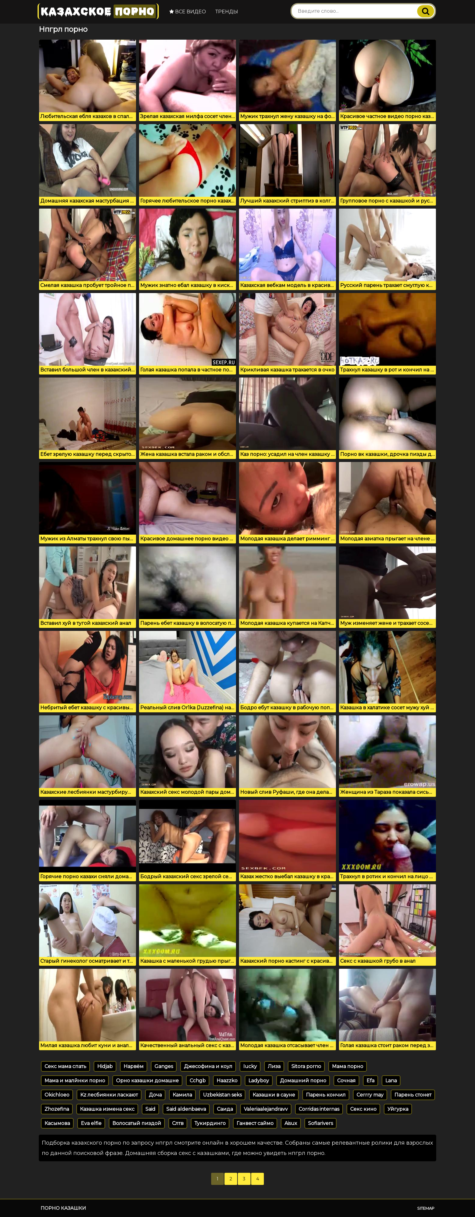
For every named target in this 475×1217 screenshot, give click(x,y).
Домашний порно (303, 1080)
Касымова (57, 1123)
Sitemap (425, 1208)
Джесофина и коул (208, 1066)
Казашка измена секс (107, 1109)
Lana (391, 1080)
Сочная (346, 1080)
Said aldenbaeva (186, 1109)
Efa (370, 1080)
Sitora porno (306, 1066)
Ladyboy (258, 1080)
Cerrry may (370, 1095)
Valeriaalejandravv (266, 1109)
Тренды (226, 12)
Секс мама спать (65, 1066)
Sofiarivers (320, 1123)
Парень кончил (326, 1095)
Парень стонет (412, 1095)
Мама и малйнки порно (75, 1080)
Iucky (250, 1066)
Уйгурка (397, 1109)
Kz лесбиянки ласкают (109, 1095)
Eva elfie (91, 1123)
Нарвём (134, 1066)
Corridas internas (319, 1109)
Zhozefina (57, 1109)
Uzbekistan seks (222, 1095)
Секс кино (363, 1109)
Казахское (98, 11)
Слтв (178, 1123)
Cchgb (198, 1080)
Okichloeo (57, 1095)
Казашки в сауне (274, 1095)
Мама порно (347, 1066)
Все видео (187, 12)
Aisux (290, 1123)
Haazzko (227, 1080)
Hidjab (105, 1066)
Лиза (274, 1066)
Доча (155, 1095)
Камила (182, 1095)
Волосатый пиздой (136, 1123)
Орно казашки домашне (147, 1080)
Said (150, 1109)
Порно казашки (63, 1208)
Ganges (163, 1066)
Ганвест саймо (255, 1123)
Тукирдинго (210, 1123)
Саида (225, 1109)
